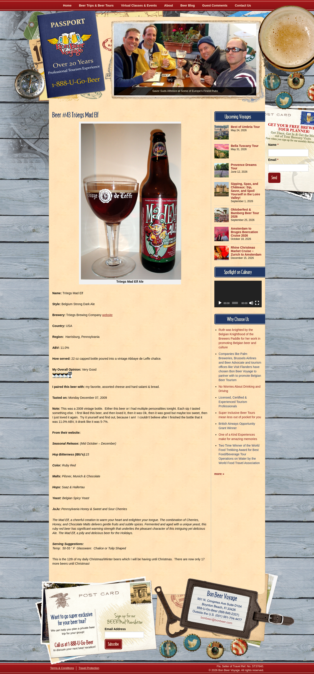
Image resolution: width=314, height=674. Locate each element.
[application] (238, 294)
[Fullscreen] (257, 303)
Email (273, 160)
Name (273, 144)
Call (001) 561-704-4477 (217, 615)
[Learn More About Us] (239, 647)
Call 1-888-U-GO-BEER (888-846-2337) (218, 610)
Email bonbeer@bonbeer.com (216, 620)
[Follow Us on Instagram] (296, 80)
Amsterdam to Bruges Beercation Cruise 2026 (244, 232)
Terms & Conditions (62, 668)
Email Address (115, 629)
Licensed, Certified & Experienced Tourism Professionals (233, 402)
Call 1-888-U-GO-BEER (75, 83)
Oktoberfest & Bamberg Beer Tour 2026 (245, 213)
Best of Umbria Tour (245, 127)
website (107, 315)
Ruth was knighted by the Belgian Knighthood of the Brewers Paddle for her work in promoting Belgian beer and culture (239, 338)
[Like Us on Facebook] (272, 82)
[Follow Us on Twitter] (284, 100)
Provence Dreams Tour (244, 166)
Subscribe (113, 643)
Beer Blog (187, 5)
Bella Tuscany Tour (245, 146)
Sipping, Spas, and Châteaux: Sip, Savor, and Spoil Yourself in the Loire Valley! (245, 190)
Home (67, 5)
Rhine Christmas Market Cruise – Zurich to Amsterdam (246, 251)
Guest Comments (214, 5)
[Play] (220, 303)
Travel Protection (88, 668)
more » (219, 474)
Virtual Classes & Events (139, 5)
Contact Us (243, 5)
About (168, 5)
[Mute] (251, 303)
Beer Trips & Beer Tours (96, 5)
